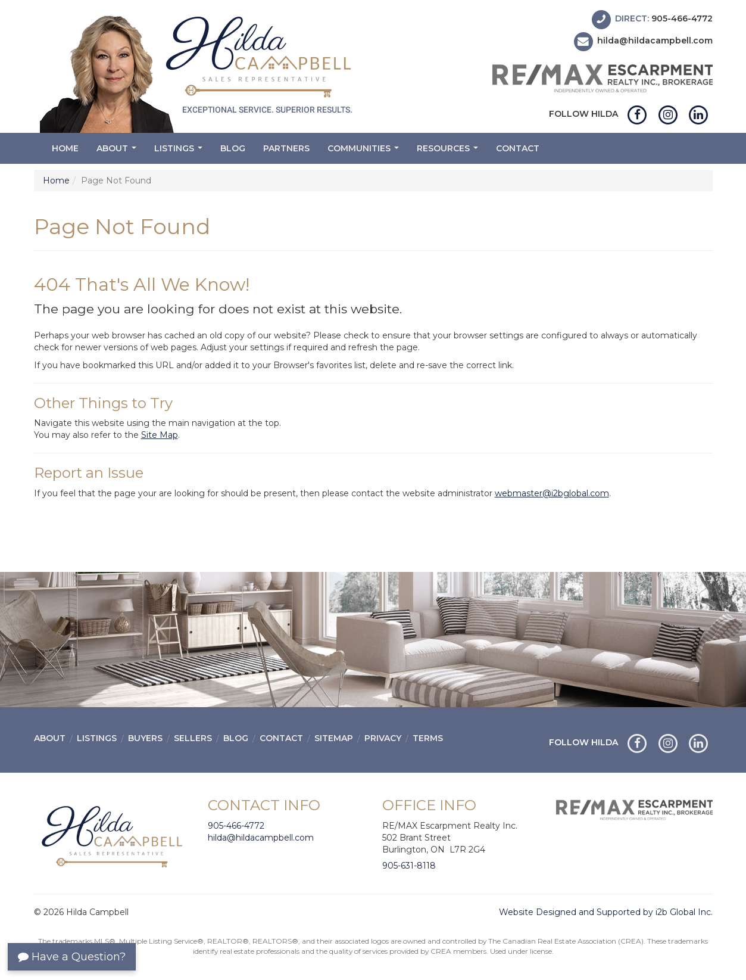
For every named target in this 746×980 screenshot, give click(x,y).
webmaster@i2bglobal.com (552, 493)
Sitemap (333, 738)
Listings (179, 151)
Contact (517, 148)
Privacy (382, 738)
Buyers (145, 738)
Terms (428, 738)
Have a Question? (72, 956)
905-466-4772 (682, 18)
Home (65, 148)
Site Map (159, 435)
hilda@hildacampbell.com (655, 41)
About (117, 151)
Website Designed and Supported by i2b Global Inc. (606, 912)
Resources (449, 151)
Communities (364, 151)
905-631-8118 (409, 865)
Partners (286, 148)
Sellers (193, 738)
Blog (232, 148)
